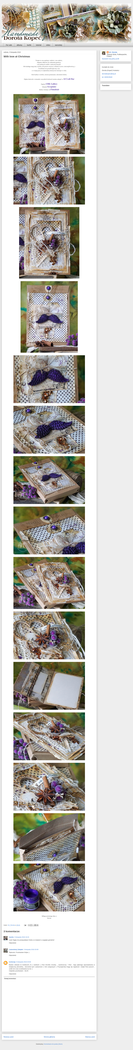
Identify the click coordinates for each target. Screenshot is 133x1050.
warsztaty (58, 45)
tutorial (38, 45)
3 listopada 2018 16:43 (21, 937)
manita (11, 937)
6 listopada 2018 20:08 (23, 962)
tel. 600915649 (107, 77)
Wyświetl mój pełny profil (110, 59)
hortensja (12, 962)
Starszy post (90, 1037)
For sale (9, 45)
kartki (29, 45)
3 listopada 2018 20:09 (31, 949)
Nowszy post (8, 1037)
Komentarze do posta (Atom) (53, 1044)
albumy (19, 45)
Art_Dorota (113, 52)
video (48, 45)
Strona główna (49, 1037)
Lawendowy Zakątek (16, 949)
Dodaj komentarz (10, 978)
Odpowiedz (12, 943)
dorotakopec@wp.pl (109, 74)
